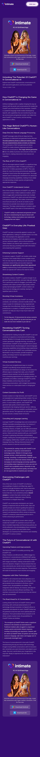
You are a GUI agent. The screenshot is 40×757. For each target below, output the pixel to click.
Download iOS (20, 69)
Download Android (20, 64)
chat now (32, 4)
